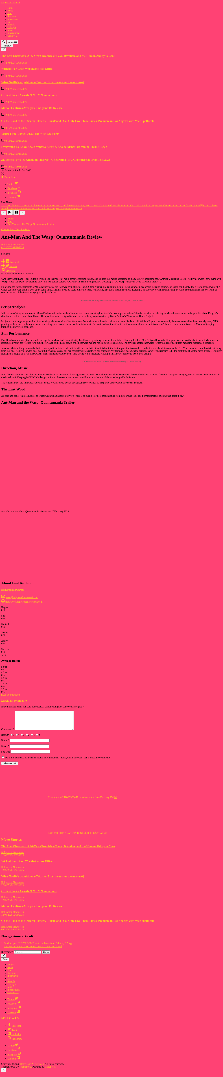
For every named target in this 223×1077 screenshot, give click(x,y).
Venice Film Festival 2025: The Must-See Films (30, 133)
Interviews (12, 19)
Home (10, 8)
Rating (5, 738)
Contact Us (13, 35)
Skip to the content (10, 2)
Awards (11, 24)
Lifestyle (11, 27)
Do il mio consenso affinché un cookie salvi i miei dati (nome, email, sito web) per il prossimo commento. (57, 761)
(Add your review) (10, 694)
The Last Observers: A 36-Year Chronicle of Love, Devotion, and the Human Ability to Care (58, 55)
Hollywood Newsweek (12, 244)
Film (9, 13)
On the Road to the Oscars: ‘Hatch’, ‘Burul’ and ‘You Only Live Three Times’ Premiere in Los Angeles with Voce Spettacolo (77, 121)
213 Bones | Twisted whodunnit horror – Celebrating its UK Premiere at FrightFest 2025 (55, 159)
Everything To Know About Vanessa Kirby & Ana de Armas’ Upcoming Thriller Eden (54, 146)
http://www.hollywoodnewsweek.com (21, 601)
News (10, 10)
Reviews (11, 16)
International (13, 33)
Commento (7, 733)
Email (5, 749)
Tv (8, 21)
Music (10, 30)
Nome (5, 744)
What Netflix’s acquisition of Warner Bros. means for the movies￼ (42, 82)
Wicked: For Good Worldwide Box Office (26, 68)
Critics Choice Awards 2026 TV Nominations (29, 95)
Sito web (5, 755)
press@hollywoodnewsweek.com (19, 597)
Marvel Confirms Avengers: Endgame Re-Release (31, 108)
